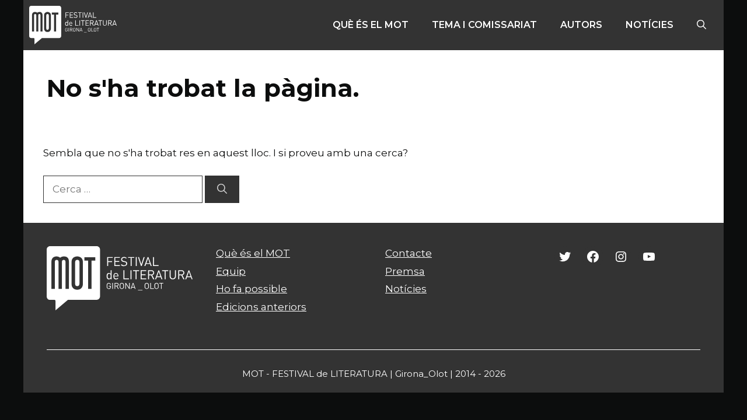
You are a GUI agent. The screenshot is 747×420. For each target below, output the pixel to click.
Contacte (408, 253)
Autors (581, 24)
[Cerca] (222, 190)
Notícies (649, 24)
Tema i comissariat (484, 24)
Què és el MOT (371, 24)
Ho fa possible (251, 289)
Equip (231, 271)
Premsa (405, 271)
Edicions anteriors (261, 307)
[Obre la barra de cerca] (701, 25)
